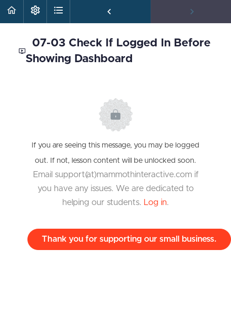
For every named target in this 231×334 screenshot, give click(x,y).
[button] (11, 11)
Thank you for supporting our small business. (129, 239)
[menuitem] (34, 11)
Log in (155, 203)
